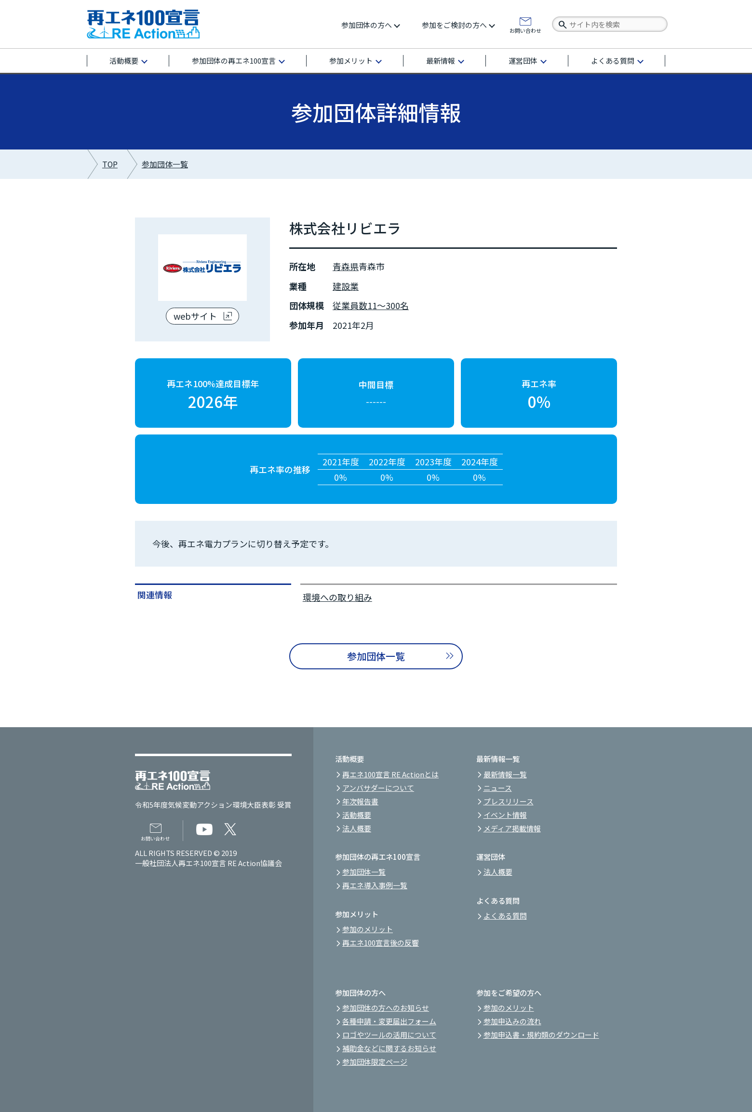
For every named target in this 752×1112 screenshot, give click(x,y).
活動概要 (123, 60)
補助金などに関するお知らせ (389, 1048)
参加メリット (351, 60)
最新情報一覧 (505, 774)
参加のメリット (367, 929)
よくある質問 (612, 60)
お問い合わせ (525, 30)
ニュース (497, 788)
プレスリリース (508, 801)
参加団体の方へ (366, 25)
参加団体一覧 (165, 164)
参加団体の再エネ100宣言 (234, 60)
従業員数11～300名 (371, 305)
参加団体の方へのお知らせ (385, 1008)
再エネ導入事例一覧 (374, 885)
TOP (110, 164)
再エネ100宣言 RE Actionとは (390, 774)
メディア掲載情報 (512, 828)
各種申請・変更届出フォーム (389, 1021)
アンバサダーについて (378, 788)
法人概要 (356, 828)
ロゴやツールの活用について (389, 1035)
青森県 (346, 266)
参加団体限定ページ (374, 1062)
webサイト (195, 316)
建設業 (346, 286)
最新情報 (440, 60)
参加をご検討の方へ (454, 25)
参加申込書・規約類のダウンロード (541, 1035)
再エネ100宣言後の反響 (380, 942)
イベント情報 (505, 815)
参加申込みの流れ (512, 1021)
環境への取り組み (337, 597)
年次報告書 (360, 801)
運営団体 (523, 60)
